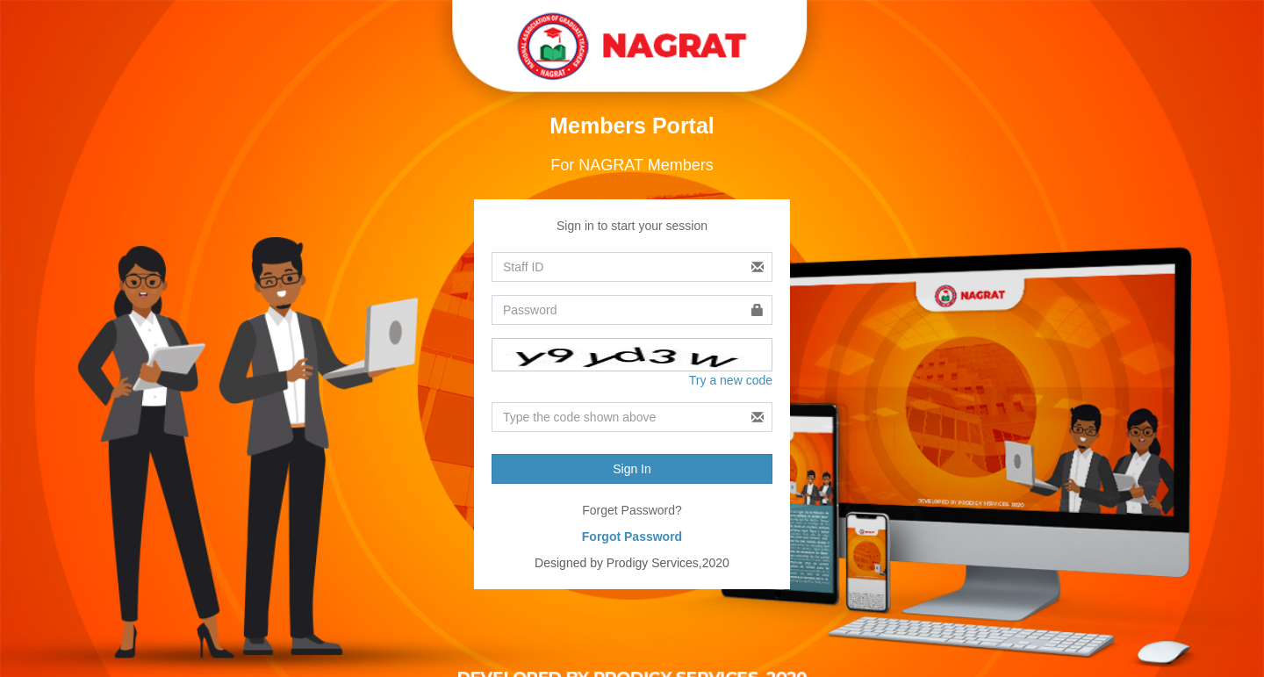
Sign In (632, 469)
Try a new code (730, 380)
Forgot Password (632, 536)
